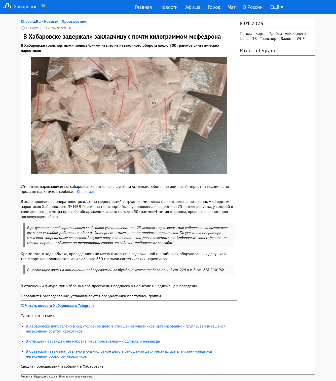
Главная (143, 7)
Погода (246, 33)
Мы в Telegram (257, 50)
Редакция (40, 377)
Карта (260, 33)
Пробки (275, 33)
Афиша (193, 7)
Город (214, 7)
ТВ (254, 38)
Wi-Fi (301, 38)
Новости (168, 7)
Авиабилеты (295, 33)
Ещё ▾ (276, 7)
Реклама (26, 377)
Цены (244, 38)
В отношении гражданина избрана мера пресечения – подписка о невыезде (93, 342)
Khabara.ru (86, 191)
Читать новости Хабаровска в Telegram (59, 305)
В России (253, 7)
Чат (232, 7)
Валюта (287, 38)
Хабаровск (18, 6)
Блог (62, 377)
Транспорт (269, 38)
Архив (53, 377)
